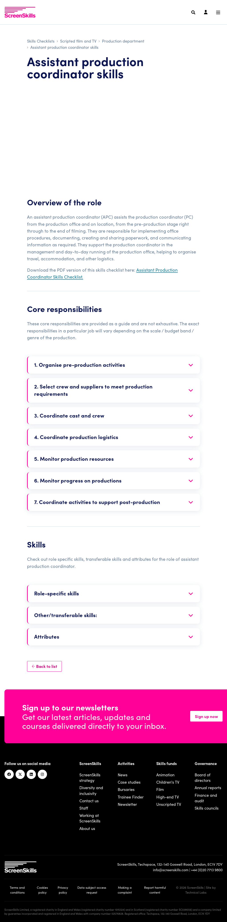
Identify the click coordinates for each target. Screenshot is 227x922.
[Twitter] (20, 774)
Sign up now (206, 716)
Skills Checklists (41, 41)
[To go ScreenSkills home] (19, 12)
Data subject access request (91, 890)
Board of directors (203, 777)
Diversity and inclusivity (91, 790)
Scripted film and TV (78, 41)
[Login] (205, 12)
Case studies (129, 782)
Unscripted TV (168, 804)
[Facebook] (9, 774)
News (122, 774)
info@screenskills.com (170, 869)
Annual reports (208, 787)
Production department (123, 41)
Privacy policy (63, 890)
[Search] (193, 12)
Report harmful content (155, 890)
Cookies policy (42, 890)
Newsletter (127, 804)
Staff (83, 808)
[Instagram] (42, 774)
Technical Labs (195, 892)
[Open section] (114, 365)
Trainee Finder (131, 797)
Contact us (89, 800)
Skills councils (207, 808)
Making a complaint (125, 890)
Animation (165, 774)
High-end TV (167, 797)
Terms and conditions (17, 890)
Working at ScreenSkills (89, 818)
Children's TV (167, 782)
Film (160, 789)
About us (87, 828)
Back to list (44, 666)
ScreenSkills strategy (89, 777)
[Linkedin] (31, 774)
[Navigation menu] (218, 12)
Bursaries (126, 789)
